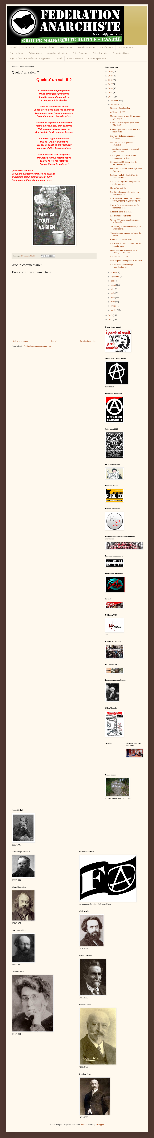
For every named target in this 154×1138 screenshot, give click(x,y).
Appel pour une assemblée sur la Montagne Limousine (123, 251)
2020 (110, 72)
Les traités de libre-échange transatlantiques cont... (121, 266)
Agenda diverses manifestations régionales (30, 58)
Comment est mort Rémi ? (121, 239)
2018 (110, 80)
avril (113, 297)
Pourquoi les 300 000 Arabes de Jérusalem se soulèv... (123, 163)
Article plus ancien (88, 341)
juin (112, 289)
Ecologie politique (97, 58)
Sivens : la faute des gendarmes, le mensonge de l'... (124, 206)
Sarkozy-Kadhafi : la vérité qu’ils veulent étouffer (124, 176)
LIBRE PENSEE (75, 58)
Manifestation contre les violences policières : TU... (124, 193)
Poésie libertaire (100, 53)
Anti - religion (17, 53)
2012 (110, 319)
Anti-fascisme (106, 47)
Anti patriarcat (35, 53)
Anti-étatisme (66, 47)
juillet (113, 285)
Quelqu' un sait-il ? (118, 188)
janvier (114, 310)
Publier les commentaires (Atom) (37, 346)
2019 (110, 76)
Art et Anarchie (80, 53)
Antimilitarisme (125, 47)
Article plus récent (20, 341)
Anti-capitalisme (46, 47)
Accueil (13, 47)
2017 (110, 84)
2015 (110, 93)
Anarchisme (28, 47)
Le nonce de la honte (119, 256)
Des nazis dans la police (120, 108)
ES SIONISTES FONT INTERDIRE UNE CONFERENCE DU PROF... (126, 200)
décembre (115, 100)
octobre (114, 272)
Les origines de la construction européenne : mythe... (123, 156)
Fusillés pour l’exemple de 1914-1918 (126, 261)
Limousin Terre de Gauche (121, 212)
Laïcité (58, 58)
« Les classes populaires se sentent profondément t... (124, 150)
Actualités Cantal (121, 53)
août (113, 281)
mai (112, 293)
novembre (115, 105)
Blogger (100, 1124)
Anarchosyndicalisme (57, 53)
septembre (115, 276)
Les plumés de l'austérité (120, 216)
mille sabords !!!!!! (118, 112)
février (114, 306)
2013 (110, 315)
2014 (110, 97)
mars (113, 302)
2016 (110, 88)
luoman (84, 1124)
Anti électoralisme (86, 47)
